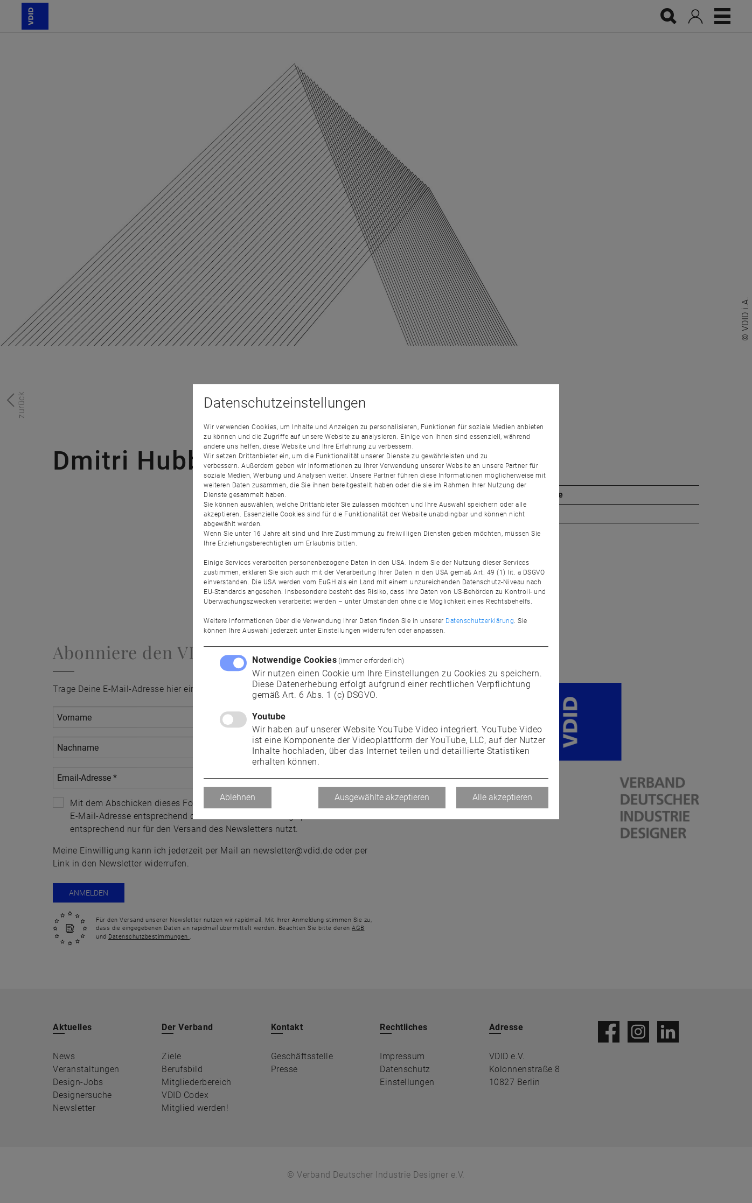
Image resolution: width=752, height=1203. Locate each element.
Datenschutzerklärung (479, 621)
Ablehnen (237, 797)
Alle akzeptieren (502, 797)
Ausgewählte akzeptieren (382, 797)
